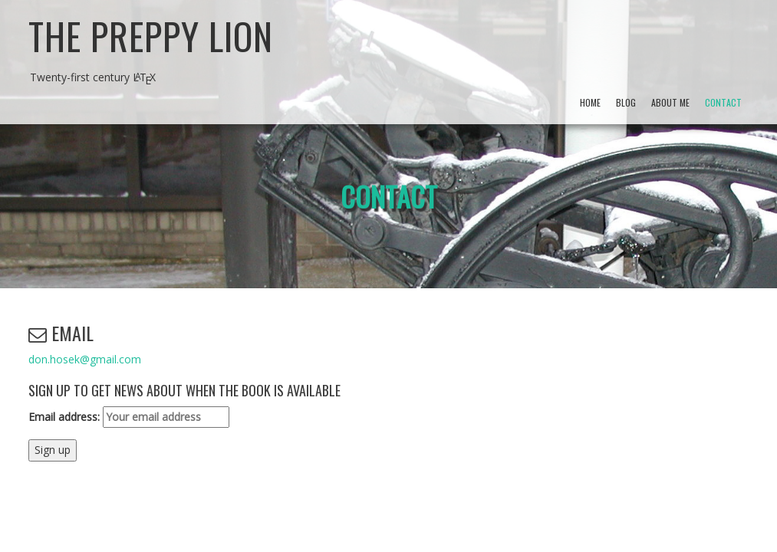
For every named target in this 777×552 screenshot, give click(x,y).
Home (590, 102)
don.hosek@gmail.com (84, 359)
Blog (626, 102)
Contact (723, 102)
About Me (670, 102)
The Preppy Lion (150, 35)
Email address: (128, 417)
